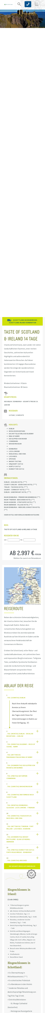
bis (21, 540)
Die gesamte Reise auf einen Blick (22, 866)
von (5, 540)
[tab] (22, 696)
